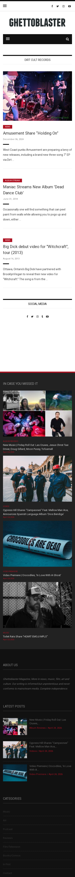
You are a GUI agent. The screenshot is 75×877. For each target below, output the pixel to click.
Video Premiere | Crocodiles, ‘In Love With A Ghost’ (32, 575)
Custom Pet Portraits (14, 345)
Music (6, 633)
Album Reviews (10, 441)
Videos (6, 506)
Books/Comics (11, 855)
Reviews (8, 837)
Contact (7, 873)
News (7, 127)
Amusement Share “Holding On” (30, 133)
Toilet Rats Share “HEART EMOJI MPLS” (25, 636)
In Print (7, 864)
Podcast (8, 829)
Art (4, 820)
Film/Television (11, 846)
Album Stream (12, 181)
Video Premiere (10, 571)
